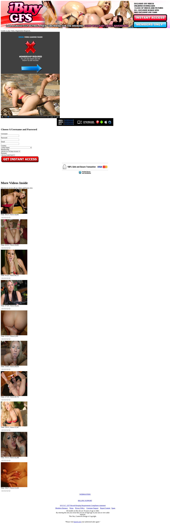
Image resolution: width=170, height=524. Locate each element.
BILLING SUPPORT (85, 500)
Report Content (105, 508)
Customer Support (92, 508)
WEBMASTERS (85, 494)
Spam (113, 508)
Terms (71, 508)
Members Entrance (61, 508)
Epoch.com (77, 522)
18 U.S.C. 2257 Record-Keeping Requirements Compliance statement (83, 505)
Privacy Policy (80, 508)
